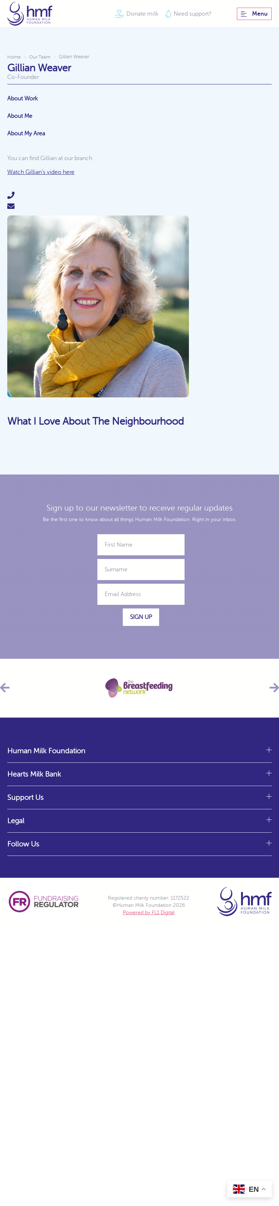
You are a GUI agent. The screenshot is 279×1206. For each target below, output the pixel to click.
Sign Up (141, 617)
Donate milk (142, 14)
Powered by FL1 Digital (148, 912)
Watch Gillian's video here (40, 172)
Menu (254, 14)
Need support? (192, 14)
